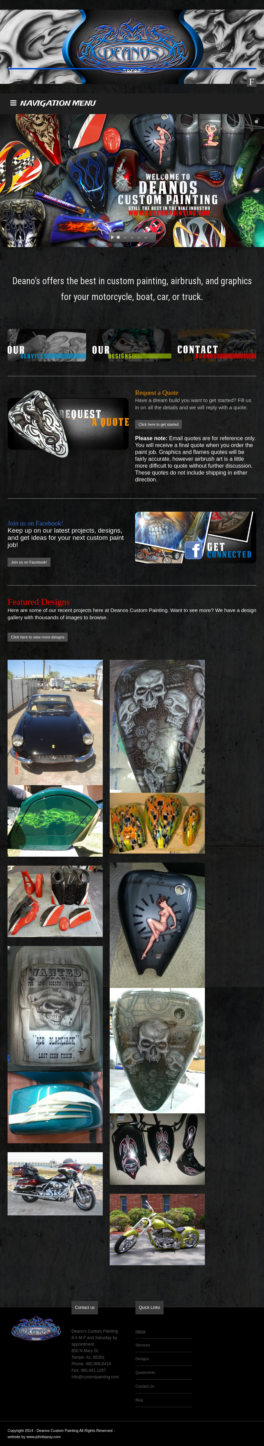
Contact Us (144, 1386)
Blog (139, 1400)
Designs (142, 1359)
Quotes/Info (145, 1372)
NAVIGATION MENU (53, 103)
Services (142, 1345)
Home (140, 1331)
